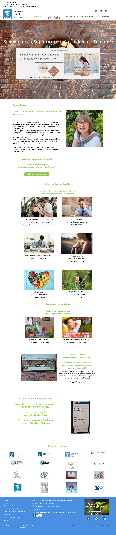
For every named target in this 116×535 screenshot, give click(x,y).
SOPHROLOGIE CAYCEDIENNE (54, 17)
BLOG (97, 16)
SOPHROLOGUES (70, 16)
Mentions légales (50, 526)
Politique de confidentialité (100, 526)
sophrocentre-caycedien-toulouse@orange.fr (22, 6)
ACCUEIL (37, 16)
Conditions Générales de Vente (73, 526)
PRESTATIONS (86, 16)
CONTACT (106, 16)
